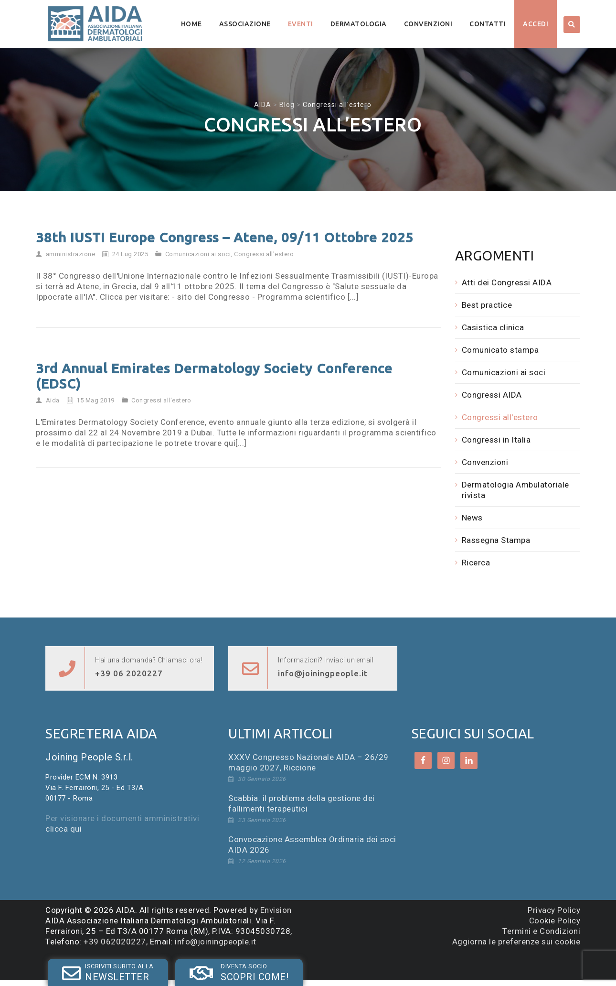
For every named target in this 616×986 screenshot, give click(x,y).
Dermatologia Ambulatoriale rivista (515, 490)
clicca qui (63, 829)
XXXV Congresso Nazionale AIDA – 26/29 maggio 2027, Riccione (308, 762)
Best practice (487, 305)
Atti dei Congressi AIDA (507, 282)
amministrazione (71, 254)
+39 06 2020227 (129, 673)
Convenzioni (428, 24)
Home (191, 24)
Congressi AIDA (492, 395)
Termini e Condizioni (541, 931)
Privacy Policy (554, 910)
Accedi (535, 24)
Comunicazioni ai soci (198, 254)
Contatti (487, 24)
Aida (53, 400)
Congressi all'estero (264, 254)
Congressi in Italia (496, 439)
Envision (276, 910)
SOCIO (184, 963)
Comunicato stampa (500, 350)
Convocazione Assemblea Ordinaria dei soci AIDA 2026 (312, 844)
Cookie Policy (555, 920)
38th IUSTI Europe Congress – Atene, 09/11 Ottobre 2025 (225, 237)
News (472, 517)
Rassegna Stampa (496, 540)
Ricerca (476, 562)
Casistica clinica (493, 327)
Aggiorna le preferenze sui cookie (516, 941)
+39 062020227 (115, 941)
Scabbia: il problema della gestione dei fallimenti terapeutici (301, 803)
